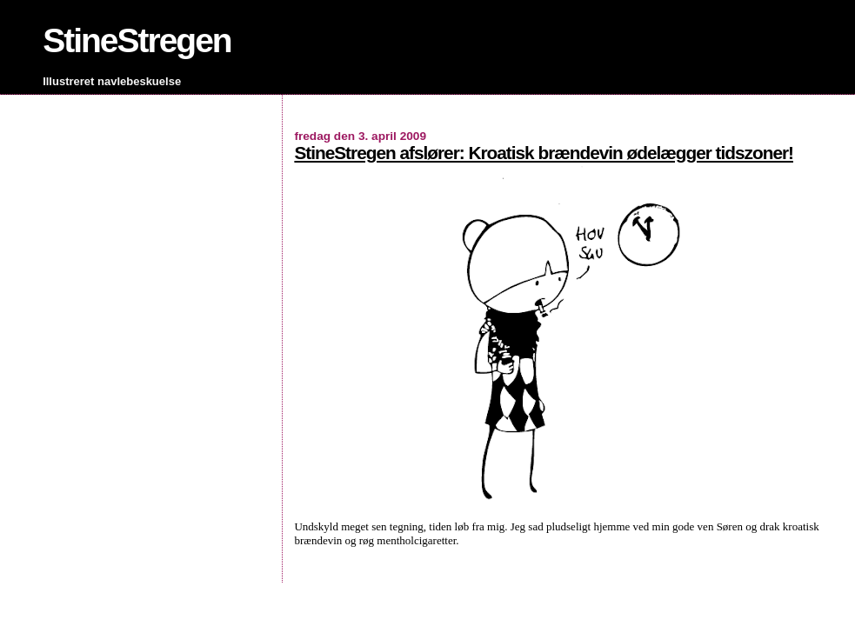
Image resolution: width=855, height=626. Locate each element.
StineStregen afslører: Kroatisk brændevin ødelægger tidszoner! (543, 153)
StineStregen (137, 40)
